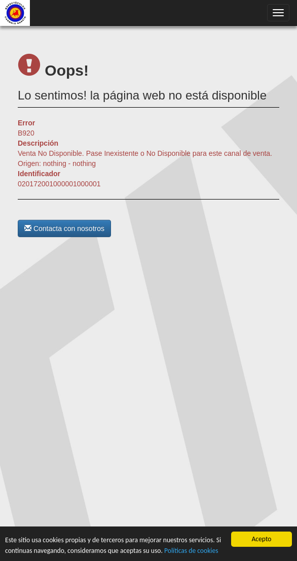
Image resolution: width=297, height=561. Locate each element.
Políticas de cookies (191, 550)
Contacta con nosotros (64, 228)
